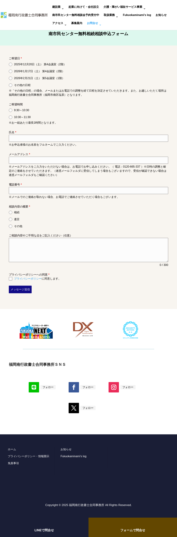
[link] (24, 14)
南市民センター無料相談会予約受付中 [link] (75, 15)
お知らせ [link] (161, 15)
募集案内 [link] (76, 23)
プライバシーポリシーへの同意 (29, 274)
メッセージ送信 (20, 289)
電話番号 (15, 184)
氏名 (12, 132)
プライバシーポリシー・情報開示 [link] (28, 456)
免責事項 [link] (13, 463)
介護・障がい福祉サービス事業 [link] (123, 7)
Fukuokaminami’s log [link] (137, 15)
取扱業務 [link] (109, 15)
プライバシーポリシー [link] (28, 278)
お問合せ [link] (92, 23)
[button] (34, 387)
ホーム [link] (12, 449)
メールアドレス (19, 154)
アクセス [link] (57, 23)
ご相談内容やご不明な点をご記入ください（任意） (40, 235)
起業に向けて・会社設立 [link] (83, 7)
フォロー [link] (48, 387)
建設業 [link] (56, 7)
